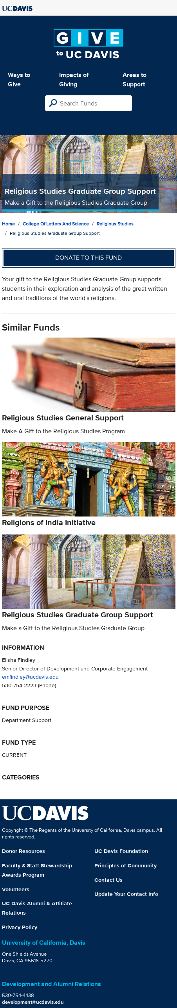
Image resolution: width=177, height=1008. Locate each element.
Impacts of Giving (73, 79)
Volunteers (15, 889)
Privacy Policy (19, 927)
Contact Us (108, 880)
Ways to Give (19, 79)
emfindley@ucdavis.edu (30, 676)
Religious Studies (115, 223)
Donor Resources (23, 851)
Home (8, 223)
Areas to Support (134, 79)
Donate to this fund (88, 257)
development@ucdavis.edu (33, 1002)
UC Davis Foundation (121, 851)
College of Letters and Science (56, 223)
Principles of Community (125, 865)
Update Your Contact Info (126, 894)
